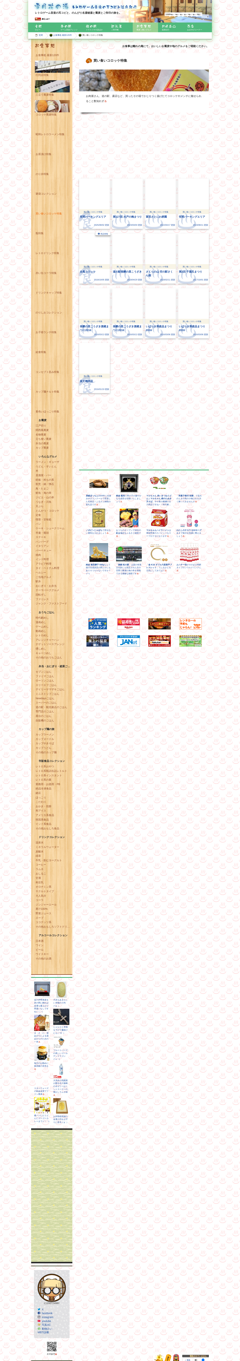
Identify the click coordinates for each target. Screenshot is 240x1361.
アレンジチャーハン (47, 639)
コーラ (40, 900)
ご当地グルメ (43, 577)
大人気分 (41, 895)
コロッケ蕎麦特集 (46, 114)
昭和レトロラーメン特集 (50, 134)
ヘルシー (41, 572)
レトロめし (42, 635)
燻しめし (41, 648)
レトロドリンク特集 (47, 253)
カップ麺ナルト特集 (47, 391)
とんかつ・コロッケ (47, 510)
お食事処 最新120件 (62, 35)
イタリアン (42, 545)
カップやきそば (45, 743)
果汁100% (42, 908)
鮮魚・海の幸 (43, 492)
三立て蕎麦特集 (45, 94)
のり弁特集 (42, 173)
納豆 (38, 792)
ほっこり (41, 797)
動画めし (41, 631)
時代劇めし (42, 617)
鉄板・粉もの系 (45, 479)
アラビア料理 (43, 563)
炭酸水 (40, 851)
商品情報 (104, 234)
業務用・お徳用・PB (48, 784)
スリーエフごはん (46, 684)
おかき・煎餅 (43, 806)
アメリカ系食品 (45, 815)
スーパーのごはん (46, 702)
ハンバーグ (42, 541)
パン (38, 523)
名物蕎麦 (41, 434)
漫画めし (41, 622)
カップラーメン (45, 734)
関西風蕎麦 (42, 430)
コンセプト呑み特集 (47, 371)
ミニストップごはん (47, 693)
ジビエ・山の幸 (45, 497)
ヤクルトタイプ (45, 891)
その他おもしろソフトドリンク (54, 926)
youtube (46, 1321)
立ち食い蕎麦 (43, 438)
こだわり (41, 801)
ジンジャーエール (46, 904)
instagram (47, 1317)
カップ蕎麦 (42, 447)
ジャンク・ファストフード (51, 603)
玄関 (41, 35)
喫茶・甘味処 (43, 519)
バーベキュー (43, 550)
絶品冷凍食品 (43, 788)
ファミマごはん (45, 676)
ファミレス (42, 599)
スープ (40, 917)
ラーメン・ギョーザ (47, 461)
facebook (47, 1313)
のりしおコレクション (49, 312)
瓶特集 (40, 233)
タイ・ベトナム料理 (47, 568)
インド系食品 (43, 823)
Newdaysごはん (45, 698)
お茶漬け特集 (43, 154)
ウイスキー (42, 954)
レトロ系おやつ (45, 766)
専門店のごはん (45, 711)
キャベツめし (43, 653)
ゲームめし (42, 626)
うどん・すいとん (46, 466)
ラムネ (40, 869)
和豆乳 (40, 882)
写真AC (46, 1324)
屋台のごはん (43, 715)
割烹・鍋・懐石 (45, 484)
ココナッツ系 (43, 922)
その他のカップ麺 (46, 752)
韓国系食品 (42, 819)
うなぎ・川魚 (43, 501)
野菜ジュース (43, 913)
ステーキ (41, 537)
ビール (40, 949)
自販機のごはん (45, 720)
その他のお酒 (43, 958)
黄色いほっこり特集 (47, 411)
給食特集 (41, 352)
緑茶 (38, 855)
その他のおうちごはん (49, 657)
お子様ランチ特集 (46, 332)
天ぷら (40, 506)
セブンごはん (43, 671)
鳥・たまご (42, 488)
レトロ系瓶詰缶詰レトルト (51, 770)
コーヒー (41, 864)
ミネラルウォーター (47, 846)
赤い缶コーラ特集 (46, 272)
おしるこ (41, 873)
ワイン (40, 945)
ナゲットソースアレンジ (50, 644)
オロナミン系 (43, 886)
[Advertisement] (52, 1196)
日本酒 (40, 940)
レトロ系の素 (43, 779)
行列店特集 (42, 74)
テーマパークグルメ (47, 590)
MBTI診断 (43, 1332)
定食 (38, 514)
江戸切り (41, 425)
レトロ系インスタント (49, 775)
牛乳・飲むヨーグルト (49, 860)
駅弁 (38, 581)
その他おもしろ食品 (47, 828)
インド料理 (42, 559)
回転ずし (41, 594)
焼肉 (38, 554)
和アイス (41, 810)
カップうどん (43, 747)
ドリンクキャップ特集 (49, 292)
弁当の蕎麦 (42, 443)
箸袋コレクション (46, 193)
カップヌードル (45, 738)
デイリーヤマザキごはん (50, 689)
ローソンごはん (45, 680)
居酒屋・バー (43, 475)
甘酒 (38, 877)
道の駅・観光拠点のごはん (51, 707)
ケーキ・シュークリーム (50, 528)
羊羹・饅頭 (42, 532)
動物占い (47, 1328)
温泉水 (40, 842)
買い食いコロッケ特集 (49, 213)
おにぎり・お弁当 (46, 585)
